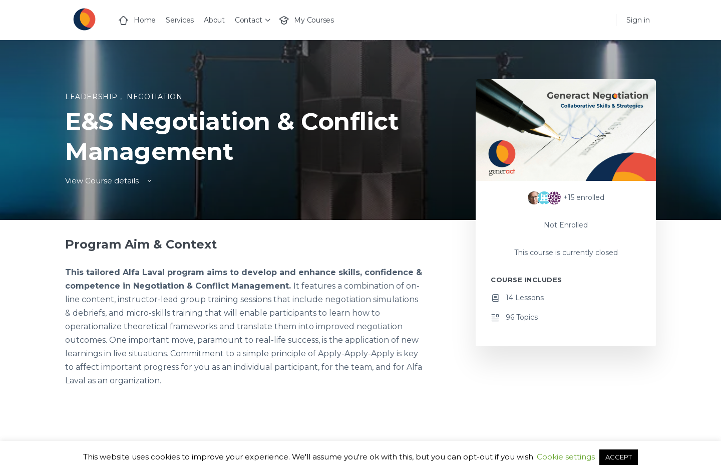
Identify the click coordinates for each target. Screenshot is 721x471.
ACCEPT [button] (618, 457)
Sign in (638, 20)
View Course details (109, 180)
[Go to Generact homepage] (84, 19)
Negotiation (155, 96)
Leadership (92, 96)
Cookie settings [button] (566, 456)
